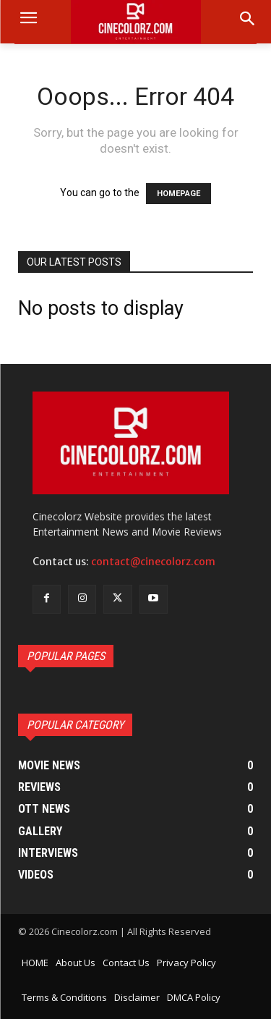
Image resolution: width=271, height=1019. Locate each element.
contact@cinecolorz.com (153, 561)
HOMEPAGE (178, 193)
